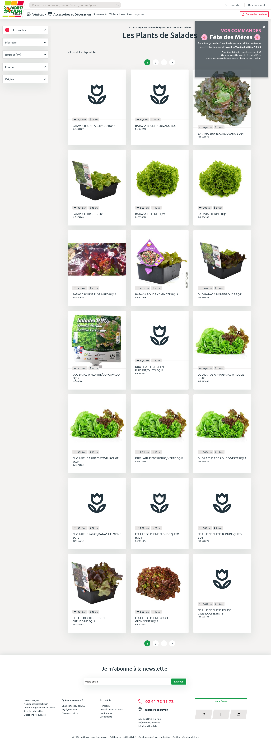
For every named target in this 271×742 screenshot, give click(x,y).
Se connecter (233, 5)
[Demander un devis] (254, 14)
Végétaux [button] (36, 14)
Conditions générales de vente (39, 707)
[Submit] (117, 5)
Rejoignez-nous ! (70, 709)
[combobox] (75, 5)
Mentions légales (99, 737)
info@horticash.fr (147, 726)
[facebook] (221, 714)
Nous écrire (221, 701)
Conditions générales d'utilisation (154, 737)
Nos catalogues (32, 700)
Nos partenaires (70, 712)
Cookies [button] (176, 737)
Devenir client (256, 5)
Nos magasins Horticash (36, 703)
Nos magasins (135, 14)
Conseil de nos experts (111, 709)
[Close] (264, 26)
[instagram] (203, 714)
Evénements (106, 716)
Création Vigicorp (190, 737)
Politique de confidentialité (123, 737)
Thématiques (117, 14)
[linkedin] (238, 714)
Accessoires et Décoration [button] (69, 14)
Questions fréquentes (35, 714)
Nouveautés (100, 14)
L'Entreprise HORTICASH (74, 705)
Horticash (105, 705)
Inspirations (106, 712)
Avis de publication (33, 711)
